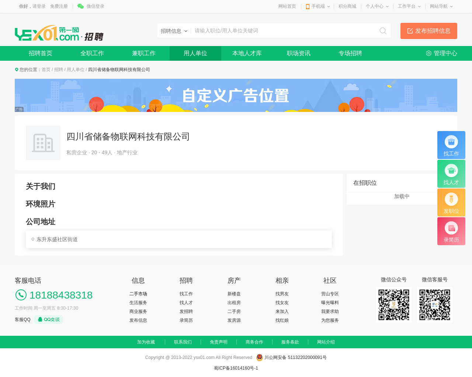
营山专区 (330, 293)
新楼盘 (234, 293)
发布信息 (138, 320)
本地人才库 (247, 53)
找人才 (186, 302)
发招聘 (186, 311)
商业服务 (138, 311)
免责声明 (219, 342)
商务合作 (254, 342)
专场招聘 (350, 53)
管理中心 (445, 53)
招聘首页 (40, 53)
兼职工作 (144, 53)
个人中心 (375, 6)
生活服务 (138, 302)
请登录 (39, 6)
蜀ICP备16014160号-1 (236, 368)
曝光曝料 (330, 302)
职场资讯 (298, 53)
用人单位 (195, 53)
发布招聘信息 (433, 31)
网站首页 (287, 6)
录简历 (186, 320)
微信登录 (95, 6)
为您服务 (330, 320)
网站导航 (439, 6)
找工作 (186, 293)
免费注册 (59, 6)
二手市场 (138, 293)
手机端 (318, 6)
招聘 (58, 69)
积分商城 (347, 6)
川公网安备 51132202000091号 (295, 357)
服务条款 (290, 342)
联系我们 (183, 342)
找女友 (282, 302)
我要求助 (330, 311)
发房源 (234, 320)
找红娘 (282, 320)
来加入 (282, 311)
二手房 (234, 311)
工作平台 (407, 6)
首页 (46, 69)
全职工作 (92, 53)
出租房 (234, 302)
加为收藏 (146, 342)
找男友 (282, 293)
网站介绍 (326, 342)
